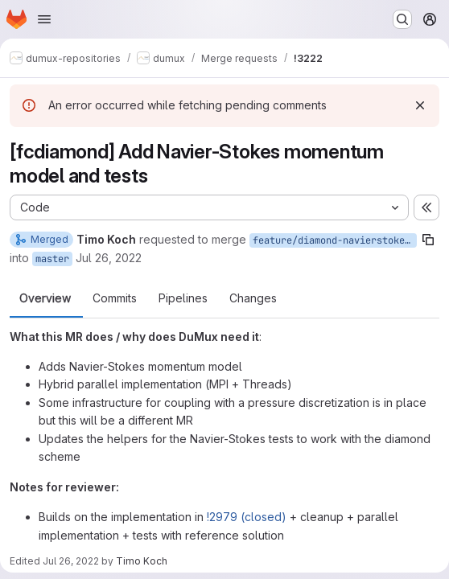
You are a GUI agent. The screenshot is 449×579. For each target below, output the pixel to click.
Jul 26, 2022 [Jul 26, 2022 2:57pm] (71, 561)
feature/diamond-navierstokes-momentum (335, 240)
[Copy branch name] (428, 239)
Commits (115, 298)
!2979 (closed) (246, 517)
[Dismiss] (420, 105)
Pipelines (183, 298)
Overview (45, 298)
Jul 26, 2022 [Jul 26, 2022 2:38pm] (109, 258)
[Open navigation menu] (44, 19)
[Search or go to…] (402, 19)
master (52, 259)
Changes (253, 298)
